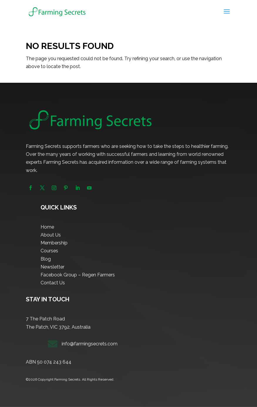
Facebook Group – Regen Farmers (78, 275)
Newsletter (52, 267)
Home (47, 227)
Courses (49, 251)
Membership (54, 243)
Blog (46, 259)
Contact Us (53, 283)
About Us (51, 235)
